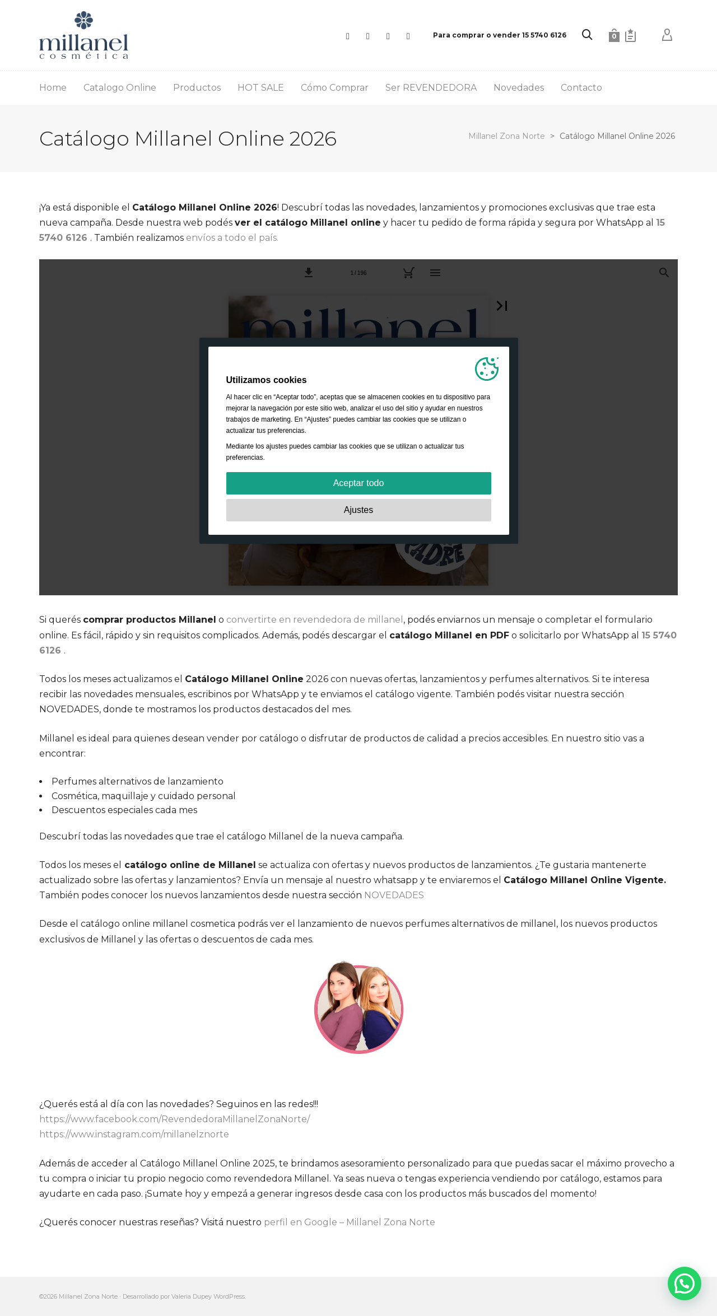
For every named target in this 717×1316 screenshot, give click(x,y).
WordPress (229, 1296)
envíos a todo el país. (232, 237)
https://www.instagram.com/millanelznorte (134, 1134)
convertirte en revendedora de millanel (314, 619)
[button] (684, 1283)
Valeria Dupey (191, 1296)
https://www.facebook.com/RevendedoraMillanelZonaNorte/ (174, 1119)
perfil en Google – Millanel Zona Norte (350, 1222)
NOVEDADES (394, 895)
